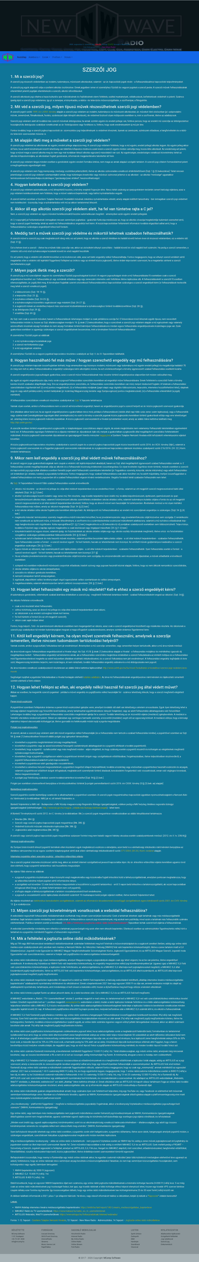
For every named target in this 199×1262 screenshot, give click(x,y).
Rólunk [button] (67, 57)
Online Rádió (76, 1242)
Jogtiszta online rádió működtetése (142, 1220)
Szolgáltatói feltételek (169, 1236)
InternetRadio (46, 1239)
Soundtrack (135, 1244)
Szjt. (77, 400)
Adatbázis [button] (33, 57)
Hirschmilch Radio (78, 1234)
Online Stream (76, 1244)
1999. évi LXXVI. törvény (44, 112)
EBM (132, 1239)
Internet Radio (76, 1236)
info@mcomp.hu (18, 1242)
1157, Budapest (18, 1236)
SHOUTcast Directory (49, 1236)
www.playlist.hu (72, 1002)
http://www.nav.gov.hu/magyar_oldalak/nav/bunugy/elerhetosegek (75, 807)
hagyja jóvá (105, 435)
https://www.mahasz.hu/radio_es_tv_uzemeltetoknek (79, 1211)
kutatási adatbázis (92, 677)
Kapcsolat (153, 1196)
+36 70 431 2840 (18, 1239)
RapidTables (46, 1247)
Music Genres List (48, 1244)
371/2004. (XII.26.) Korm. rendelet (137, 850)
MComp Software (18, 1234)
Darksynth (135, 1236)
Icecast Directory (48, 1234)
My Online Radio (77, 1239)
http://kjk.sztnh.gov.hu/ (21, 422)
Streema (44, 1242)
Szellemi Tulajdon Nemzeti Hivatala (49, 1220)
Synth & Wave (136, 1234)
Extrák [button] (45, 57)
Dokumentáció (166, 1244)
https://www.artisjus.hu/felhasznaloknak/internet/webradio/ (89, 1214)
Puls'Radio (75, 1247)
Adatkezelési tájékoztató (170, 1234)
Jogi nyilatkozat (167, 1239)
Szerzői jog (165, 1242)
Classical (134, 1247)
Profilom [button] (56, 57)
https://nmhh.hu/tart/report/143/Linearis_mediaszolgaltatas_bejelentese (116, 1207)
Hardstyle (134, 1242)
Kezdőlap (21, 57)
